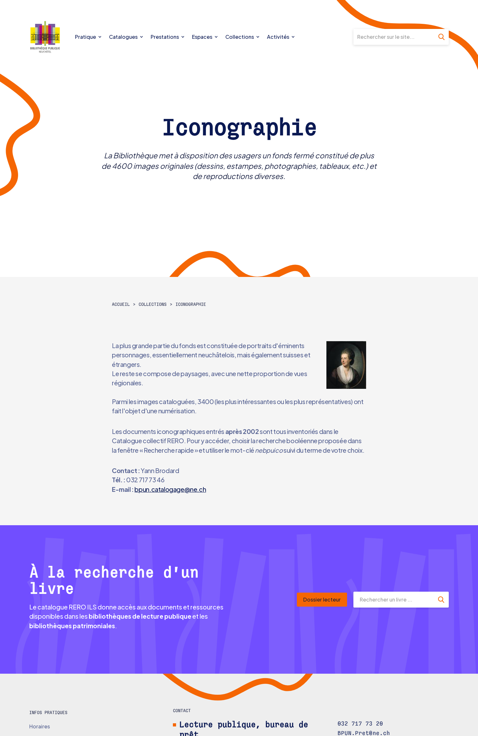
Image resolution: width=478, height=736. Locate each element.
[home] (50, 37)
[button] (89, 36)
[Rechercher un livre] (393, 600)
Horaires (39, 726)
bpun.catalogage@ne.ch (170, 489)
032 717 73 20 (360, 724)
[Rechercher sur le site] (393, 37)
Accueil (121, 304)
